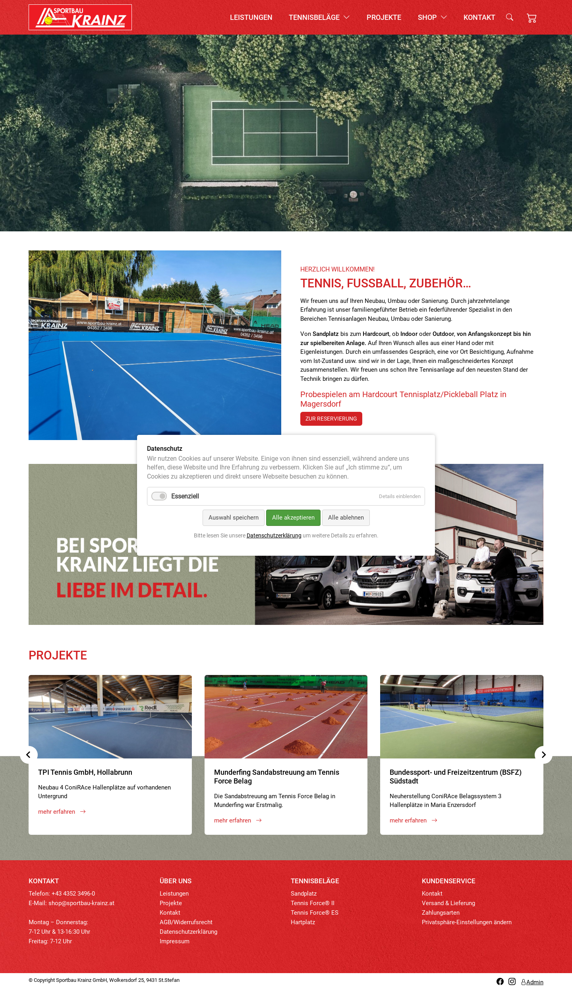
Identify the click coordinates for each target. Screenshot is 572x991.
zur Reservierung (331, 418)
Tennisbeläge (319, 17)
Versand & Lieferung (448, 903)
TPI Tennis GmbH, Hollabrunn (85, 772)
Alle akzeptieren (293, 518)
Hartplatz (303, 922)
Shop (432, 17)
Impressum (174, 941)
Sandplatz (304, 893)
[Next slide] (544, 755)
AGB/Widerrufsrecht (186, 922)
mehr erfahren (62, 811)
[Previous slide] (29, 755)
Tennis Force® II (312, 903)
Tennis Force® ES (314, 912)
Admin (531, 982)
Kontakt (479, 17)
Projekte (384, 17)
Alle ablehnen (346, 518)
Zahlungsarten (441, 912)
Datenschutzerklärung (188, 931)
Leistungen (251, 17)
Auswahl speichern (234, 518)
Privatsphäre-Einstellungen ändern (467, 922)
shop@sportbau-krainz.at (81, 903)
